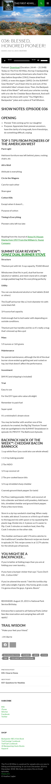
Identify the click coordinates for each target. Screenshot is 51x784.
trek (5, 658)
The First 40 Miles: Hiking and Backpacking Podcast (25, 3)
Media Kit (5, 774)
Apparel (4, 748)
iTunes (4, 709)
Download (15, 67)
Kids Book (12, 739)
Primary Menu (47, 3)
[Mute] (38, 60)
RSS (2, 707)
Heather (23, 51)
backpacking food (11, 655)
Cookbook (10, 741)
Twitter (4, 716)
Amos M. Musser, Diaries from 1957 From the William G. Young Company (22, 239)
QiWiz (36, 655)
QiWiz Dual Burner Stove (23, 254)
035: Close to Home (25, 671)
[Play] (5, 60)
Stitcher (4, 712)
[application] (25, 60)
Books (12, 746)
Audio (4, 51)
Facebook (5, 714)
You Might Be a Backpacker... (22, 658)
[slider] (22, 60)
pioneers (26, 655)
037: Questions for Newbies (25, 681)
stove (44, 655)
